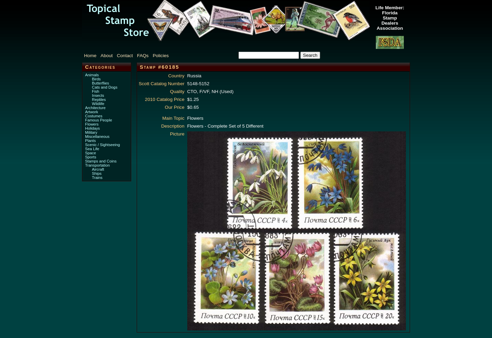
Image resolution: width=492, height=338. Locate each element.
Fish (95, 91)
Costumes (93, 116)
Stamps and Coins (101, 161)
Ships (96, 173)
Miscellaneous (97, 136)
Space (90, 153)
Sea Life (92, 149)
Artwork (91, 112)
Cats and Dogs (105, 87)
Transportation (97, 165)
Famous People (98, 120)
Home (90, 55)
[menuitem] (91, 56)
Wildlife (98, 104)
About (106, 55)
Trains (97, 178)
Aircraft (98, 169)
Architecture (95, 108)
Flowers (91, 124)
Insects (98, 95)
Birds (96, 79)
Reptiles (99, 100)
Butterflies (100, 83)
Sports (90, 157)
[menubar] (129, 56)
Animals (92, 75)
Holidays (92, 128)
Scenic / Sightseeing (102, 145)
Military (91, 132)
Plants (90, 141)
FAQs (143, 55)
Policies (161, 55)
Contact (125, 55)
